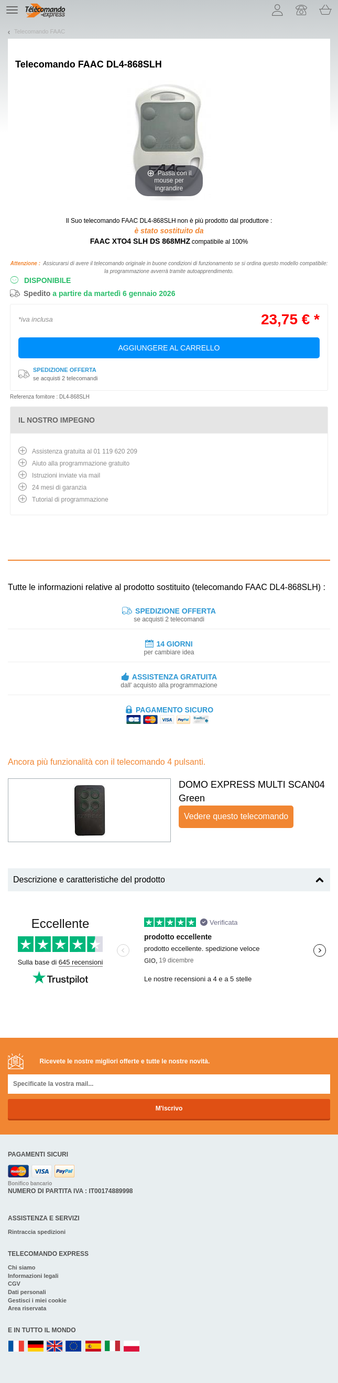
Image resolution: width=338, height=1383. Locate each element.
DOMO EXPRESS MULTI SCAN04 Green (252, 791)
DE (35, 1346)
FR (16, 1346)
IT (112, 1346)
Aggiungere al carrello (169, 348)
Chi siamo (22, 1267)
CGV (14, 1283)
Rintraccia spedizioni (37, 1232)
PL (132, 1346)
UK (55, 1346)
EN (74, 1346)
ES (93, 1346)
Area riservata (27, 1308)
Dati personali (27, 1292)
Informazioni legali (33, 1276)
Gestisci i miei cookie (37, 1300)
